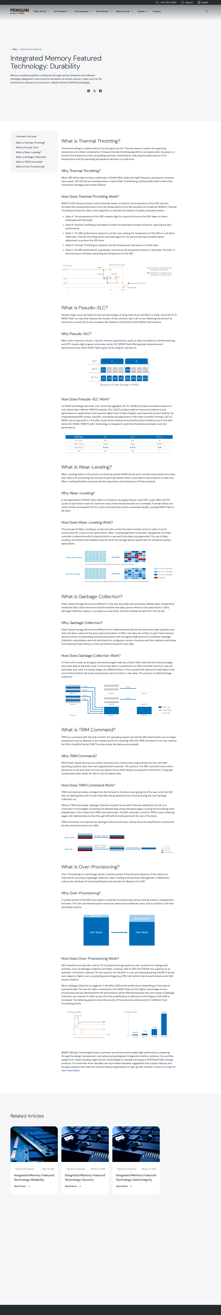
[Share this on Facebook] (100, 91)
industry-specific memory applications (106, 340)
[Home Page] (20, 11)
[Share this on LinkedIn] (88, 91)
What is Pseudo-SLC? (27, 147)
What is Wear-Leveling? (28, 152)
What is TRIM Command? (29, 161)
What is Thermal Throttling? (30, 142)
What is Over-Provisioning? (30, 166)
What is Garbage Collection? (31, 157)
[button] (205, 2)
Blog (15, 49)
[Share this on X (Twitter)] (94, 91)
